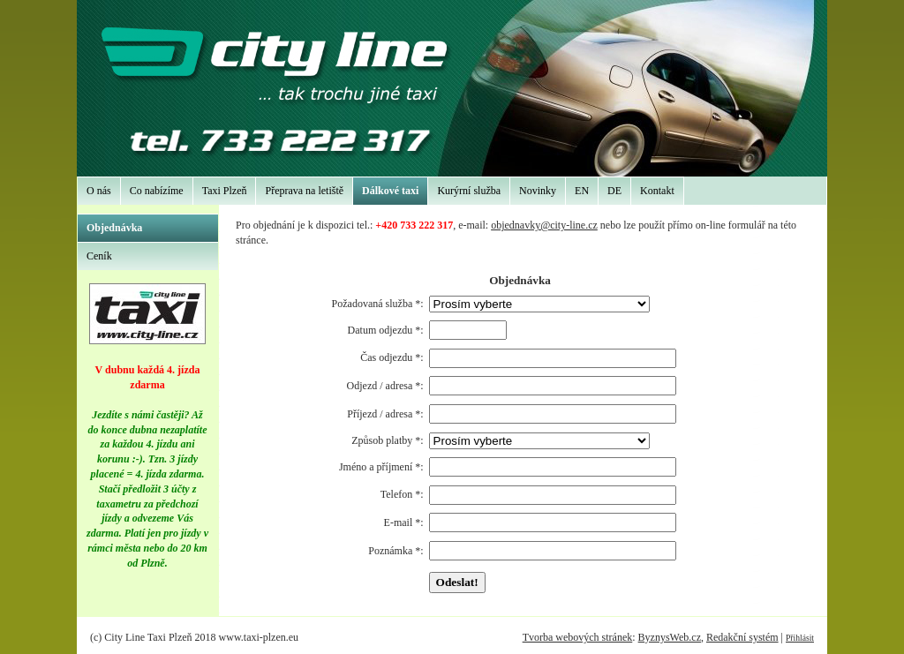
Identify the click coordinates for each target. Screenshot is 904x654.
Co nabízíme (157, 190)
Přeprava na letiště (304, 190)
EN (582, 190)
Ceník (99, 256)
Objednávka (114, 228)
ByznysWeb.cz (669, 637)
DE (614, 190)
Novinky (537, 190)
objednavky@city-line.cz (544, 225)
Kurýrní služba (469, 190)
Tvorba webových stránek (578, 637)
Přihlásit (800, 638)
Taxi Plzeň (224, 190)
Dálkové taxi (390, 190)
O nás (99, 190)
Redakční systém (742, 637)
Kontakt (657, 190)
